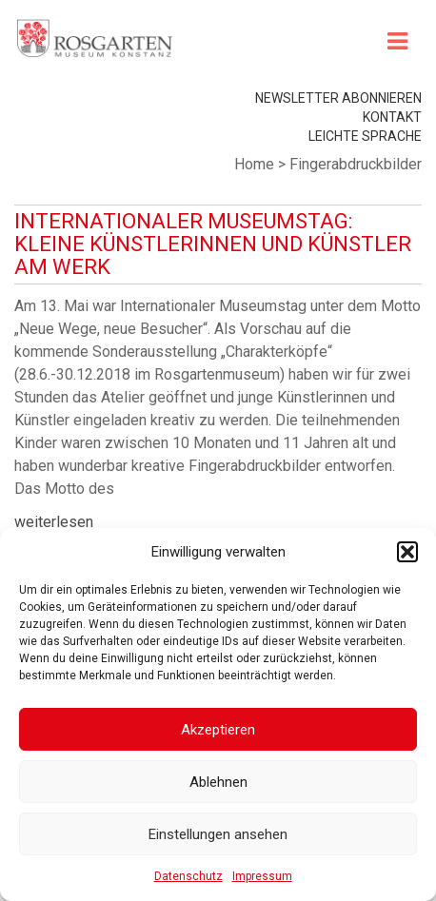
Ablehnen (218, 782)
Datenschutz (188, 876)
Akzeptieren (218, 729)
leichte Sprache (365, 136)
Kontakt (392, 117)
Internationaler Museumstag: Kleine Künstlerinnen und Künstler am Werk (212, 244)
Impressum (262, 876)
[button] (407, 551)
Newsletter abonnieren (338, 98)
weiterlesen (53, 522)
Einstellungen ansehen (218, 834)
